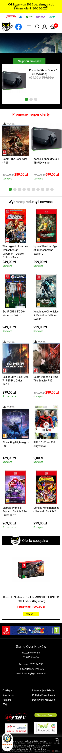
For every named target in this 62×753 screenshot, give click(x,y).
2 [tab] (31, 99)
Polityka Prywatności (43, 695)
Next (46, 6)
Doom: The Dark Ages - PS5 (14, 160)
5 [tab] (28, 189)
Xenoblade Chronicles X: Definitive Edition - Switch (46, 315)
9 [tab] (47, 189)
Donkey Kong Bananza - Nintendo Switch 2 (46, 509)
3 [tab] (35, 99)
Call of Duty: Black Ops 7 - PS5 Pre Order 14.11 (15, 380)
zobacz (31, 614)
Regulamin (8, 695)
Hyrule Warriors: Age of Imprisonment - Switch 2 (45, 250)
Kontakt (6, 699)
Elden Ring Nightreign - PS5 (15, 444)
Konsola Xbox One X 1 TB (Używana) (43, 72)
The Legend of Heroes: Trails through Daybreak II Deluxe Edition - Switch (15, 252)
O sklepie (7, 690)
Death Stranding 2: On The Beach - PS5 (46, 378)
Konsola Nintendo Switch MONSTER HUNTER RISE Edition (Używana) (31, 599)
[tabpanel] (31, 80)
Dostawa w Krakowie (43, 699)
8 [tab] (42, 189)
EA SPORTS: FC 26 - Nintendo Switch (13, 313)
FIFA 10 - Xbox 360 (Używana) (44, 444)
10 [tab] (52, 189)
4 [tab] (24, 189)
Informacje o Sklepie (43, 690)
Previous (16, 6)
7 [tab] (38, 189)
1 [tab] (26, 99)
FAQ (4, 704)
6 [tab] (33, 189)
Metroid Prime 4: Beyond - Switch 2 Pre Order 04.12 (14, 511)
